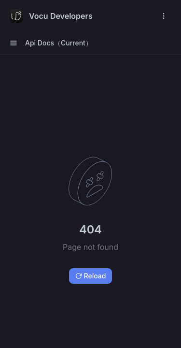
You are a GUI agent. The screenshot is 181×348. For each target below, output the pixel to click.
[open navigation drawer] (163, 16)
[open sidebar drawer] (13, 43)
